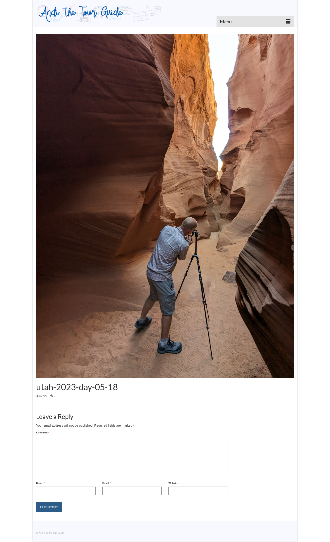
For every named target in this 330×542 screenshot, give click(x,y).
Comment (42, 432)
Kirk (45, 396)
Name (40, 483)
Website (173, 483)
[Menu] (255, 21)
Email (106, 483)
